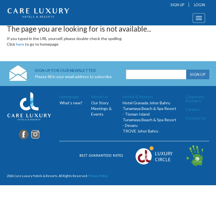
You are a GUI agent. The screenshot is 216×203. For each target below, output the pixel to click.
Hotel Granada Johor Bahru (146, 102)
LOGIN (199, 5)
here (20, 44)
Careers (193, 109)
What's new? (71, 102)
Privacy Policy (98, 176)
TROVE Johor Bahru (140, 131)
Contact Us (196, 118)
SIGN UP (177, 5)
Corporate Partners (195, 98)
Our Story (100, 102)
